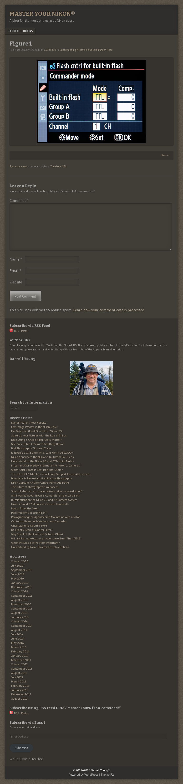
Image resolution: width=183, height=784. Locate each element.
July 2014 (17, 634)
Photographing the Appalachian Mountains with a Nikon (45, 517)
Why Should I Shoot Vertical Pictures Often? (37, 534)
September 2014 (21, 625)
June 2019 (17, 574)
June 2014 (17, 638)
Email (15, 270)
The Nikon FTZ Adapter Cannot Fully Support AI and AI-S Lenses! (50, 474)
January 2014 (19, 655)
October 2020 (19, 561)
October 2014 (19, 621)
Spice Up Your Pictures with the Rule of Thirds (39, 435)
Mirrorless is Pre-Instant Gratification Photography (41, 478)
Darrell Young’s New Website (28, 422)
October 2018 (19, 591)
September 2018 (22, 595)
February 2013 (20, 685)
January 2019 (19, 582)
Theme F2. (108, 774)
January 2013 (19, 690)
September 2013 (21, 668)
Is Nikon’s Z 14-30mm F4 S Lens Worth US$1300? (42, 452)
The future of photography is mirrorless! (35, 487)
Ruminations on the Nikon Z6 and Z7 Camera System (44, 500)
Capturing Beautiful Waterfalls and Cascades (39, 521)
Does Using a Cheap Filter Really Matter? (36, 439)
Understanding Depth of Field (29, 525)
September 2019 (21, 570)
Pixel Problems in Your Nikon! (28, 512)
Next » (164, 155)
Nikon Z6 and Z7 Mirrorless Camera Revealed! (39, 504)
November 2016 (21, 604)
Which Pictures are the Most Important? (35, 542)
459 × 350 (50, 49)
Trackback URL (58, 166)
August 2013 (19, 673)
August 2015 (19, 613)
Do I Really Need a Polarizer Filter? (31, 530)
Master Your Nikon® (42, 13)
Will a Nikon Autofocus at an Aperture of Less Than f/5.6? (46, 538)
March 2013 (18, 681)
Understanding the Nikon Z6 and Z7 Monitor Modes (42, 461)
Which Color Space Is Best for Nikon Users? (37, 469)
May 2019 (17, 578)
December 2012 (21, 694)
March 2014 (18, 647)
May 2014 (17, 643)
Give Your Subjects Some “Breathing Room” (37, 444)
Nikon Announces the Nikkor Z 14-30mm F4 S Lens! (43, 457)
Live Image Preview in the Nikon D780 (34, 427)
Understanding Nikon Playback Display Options (40, 547)
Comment (19, 200)
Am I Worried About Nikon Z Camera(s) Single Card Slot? (45, 495)
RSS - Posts (19, 331)
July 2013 (17, 677)
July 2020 (17, 565)
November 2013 (21, 660)
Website (16, 282)
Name (16, 259)
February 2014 (20, 651)
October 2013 (19, 664)
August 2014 (19, 630)
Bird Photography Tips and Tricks (31, 448)
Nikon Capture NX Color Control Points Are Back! (40, 482)
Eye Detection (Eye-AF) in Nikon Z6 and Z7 (36, 431)
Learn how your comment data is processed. (109, 309)
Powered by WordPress (83, 774)
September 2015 (21, 608)
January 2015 (19, 617)
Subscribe (21, 748)
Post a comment (18, 166)
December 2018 (21, 587)
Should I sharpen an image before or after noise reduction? (47, 491)
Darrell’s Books (20, 31)
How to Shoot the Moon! (25, 508)
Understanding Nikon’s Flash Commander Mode (86, 49)
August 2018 (19, 600)
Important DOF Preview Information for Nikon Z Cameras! (46, 465)
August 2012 (19, 698)
